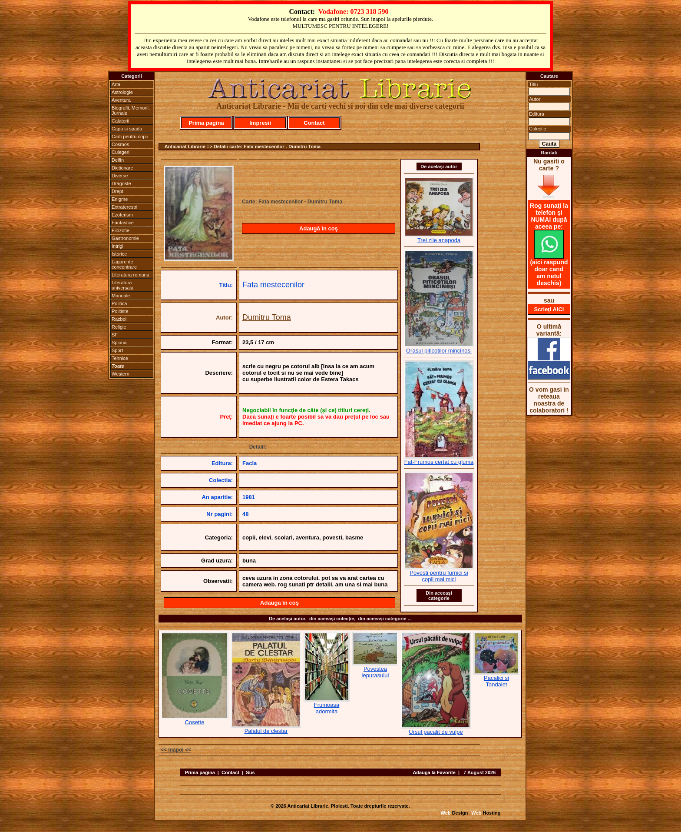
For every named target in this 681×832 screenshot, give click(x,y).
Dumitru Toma (266, 317)
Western (120, 373)
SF (115, 334)
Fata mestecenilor (273, 284)
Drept (117, 191)
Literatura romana (130, 274)
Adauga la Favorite (434, 772)
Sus (250, 772)
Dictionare (122, 167)
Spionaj (120, 342)
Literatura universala (122, 285)
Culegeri (120, 152)
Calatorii (120, 120)
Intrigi (117, 246)
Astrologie (122, 92)
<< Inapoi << (176, 750)
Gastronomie (125, 238)
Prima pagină (206, 123)
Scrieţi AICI (549, 309)
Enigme (120, 199)
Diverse (120, 175)
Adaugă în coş (318, 228)
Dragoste (121, 183)
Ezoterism (122, 214)
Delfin (118, 160)
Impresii (260, 123)
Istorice (119, 253)
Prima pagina (200, 772)
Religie (119, 326)
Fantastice (123, 222)
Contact (314, 123)
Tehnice (120, 358)
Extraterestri (124, 207)
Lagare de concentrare (124, 264)
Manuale (121, 295)
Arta (116, 84)
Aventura (121, 100)
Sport (117, 350)
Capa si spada (127, 128)
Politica (119, 303)
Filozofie (120, 230)
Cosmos (120, 144)
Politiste (120, 311)
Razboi (119, 319)
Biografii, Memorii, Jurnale (131, 110)
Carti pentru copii (130, 136)
